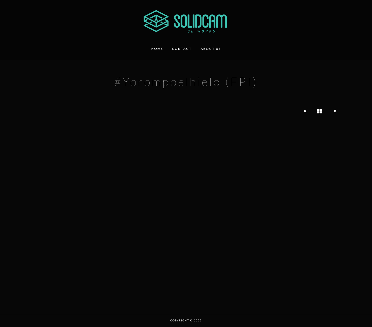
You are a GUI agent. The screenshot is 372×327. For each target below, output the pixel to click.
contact (182, 48)
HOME (157, 48)
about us (211, 48)
